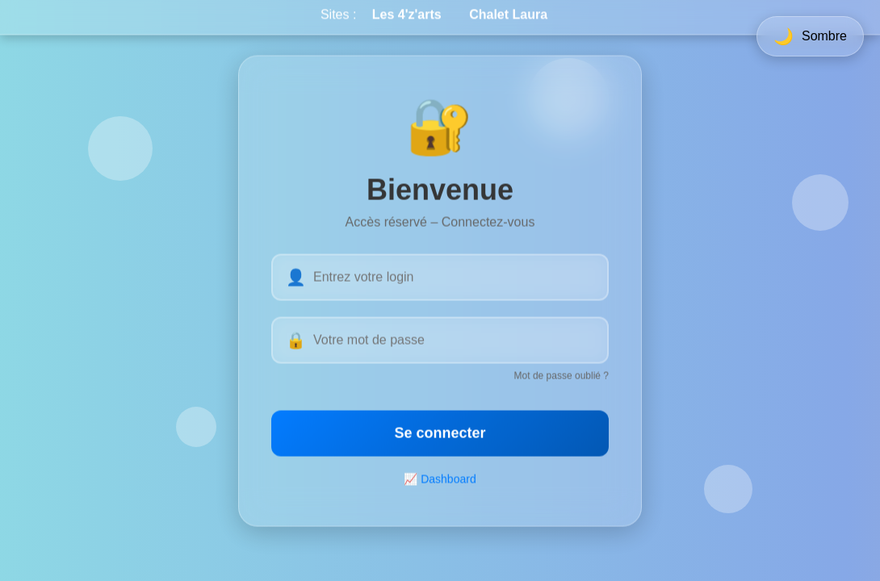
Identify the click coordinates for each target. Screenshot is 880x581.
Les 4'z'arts (407, 10)
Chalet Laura (508, 10)
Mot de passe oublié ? (561, 376)
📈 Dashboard (440, 480)
